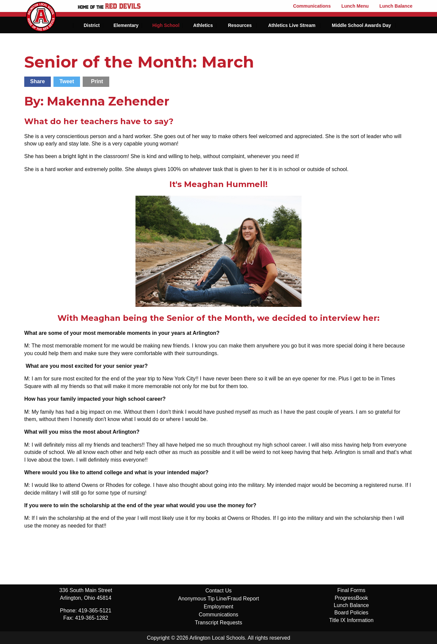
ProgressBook (351, 598)
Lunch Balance (395, 6)
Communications (312, 6)
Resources (240, 25)
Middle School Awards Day (361, 25)
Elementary (126, 25)
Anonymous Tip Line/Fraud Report (218, 598)
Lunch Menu (355, 6)
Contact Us (218, 590)
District (92, 25)
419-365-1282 (91, 618)
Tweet (66, 81)
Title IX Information (351, 620)
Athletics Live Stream (291, 25)
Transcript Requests (218, 622)
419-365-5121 (95, 610)
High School (166, 25)
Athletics (203, 25)
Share (37, 81)
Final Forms (351, 590)
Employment (218, 606)
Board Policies (351, 612)
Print (97, 81)
